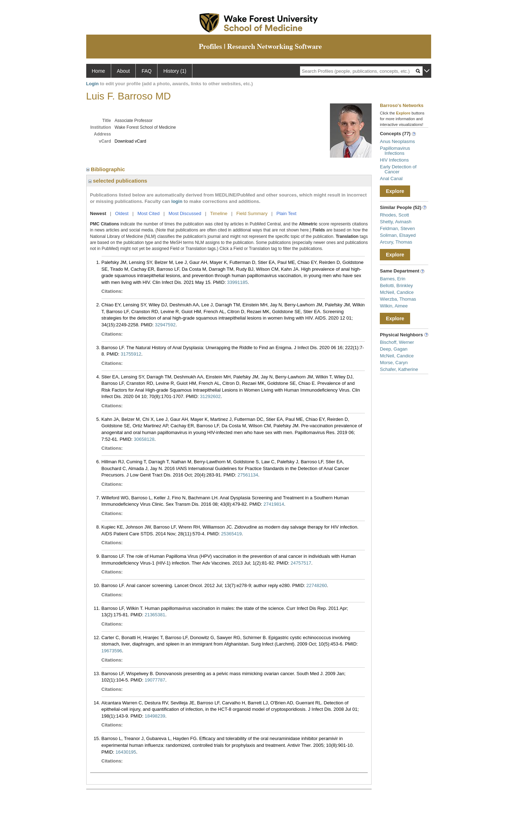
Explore (395, 191)
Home (98, 71)
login (176, 201)
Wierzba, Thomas (398, 299)
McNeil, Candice (397, 292)
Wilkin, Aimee (394, 306)
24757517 (301, 563)
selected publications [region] (118, 181)
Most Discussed (185, 213)
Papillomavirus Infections (395, 151)
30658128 (144, 439)
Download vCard (130, 141)
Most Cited (149, 213)
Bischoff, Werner (397, 342)
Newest (98, 213)
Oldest (122, 213)
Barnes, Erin (392, 278)
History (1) (174, 71)
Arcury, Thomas (396, 242)
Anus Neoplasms (397, 141)
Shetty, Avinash (395, 221)
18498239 (155, 716)
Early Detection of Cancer (398, 169)
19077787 (155, 680)
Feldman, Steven (397, 228)
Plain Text (286, 213)
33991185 (237, 282)
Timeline (219, 213)
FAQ (146, 71)
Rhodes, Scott (394, 215)
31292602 (210, 396)
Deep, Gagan (393, 349)
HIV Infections (394, 160)
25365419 (231, 533)
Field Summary (251, 213)
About (123, 71)
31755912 (131, 354)
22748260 (316, 585)
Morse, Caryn (394, 362)
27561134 (248, 475)
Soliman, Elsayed (397, 235)
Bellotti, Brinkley (396, 285)
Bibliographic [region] (106, 169)
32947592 (165, 324)
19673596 (112, 650)
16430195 (125, 752)
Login (92, 83)
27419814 (273, 504)
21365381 (155, 614)
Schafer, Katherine (399, 369)
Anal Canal (391, 178)
